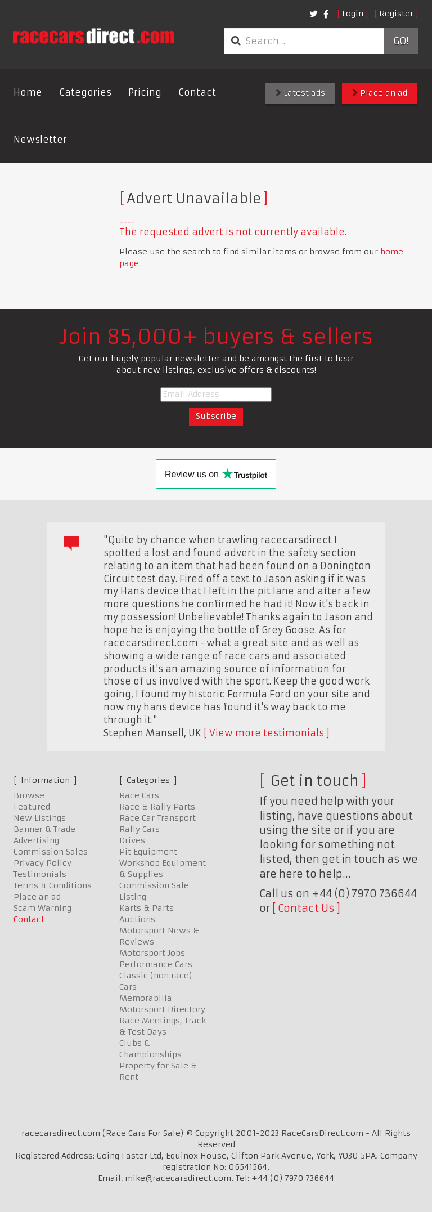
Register (396, 13)
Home (28, 92)
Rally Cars (139, 829)
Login (352, 13)
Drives (132, 840)
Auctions (137, 919)
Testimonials (40, 874)
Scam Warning (42, 908)
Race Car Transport (157, 818)
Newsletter (40, 139)
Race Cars (139, 795)
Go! (400, 41)
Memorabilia (145, 998)
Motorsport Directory (162, 1009)
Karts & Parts (146, 908)
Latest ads (300, 93)
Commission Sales (51, 852)
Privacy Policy (42, 863)
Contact (197, 92)
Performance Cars (155, 964)
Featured (32, 807)
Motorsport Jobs (152, 953)
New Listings (40, 818)
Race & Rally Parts (157, 807)
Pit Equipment (148, 852)
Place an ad (379, 93)
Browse (29, 795)
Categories (85, 92)
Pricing (144, 92)
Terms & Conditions (53, 885)
